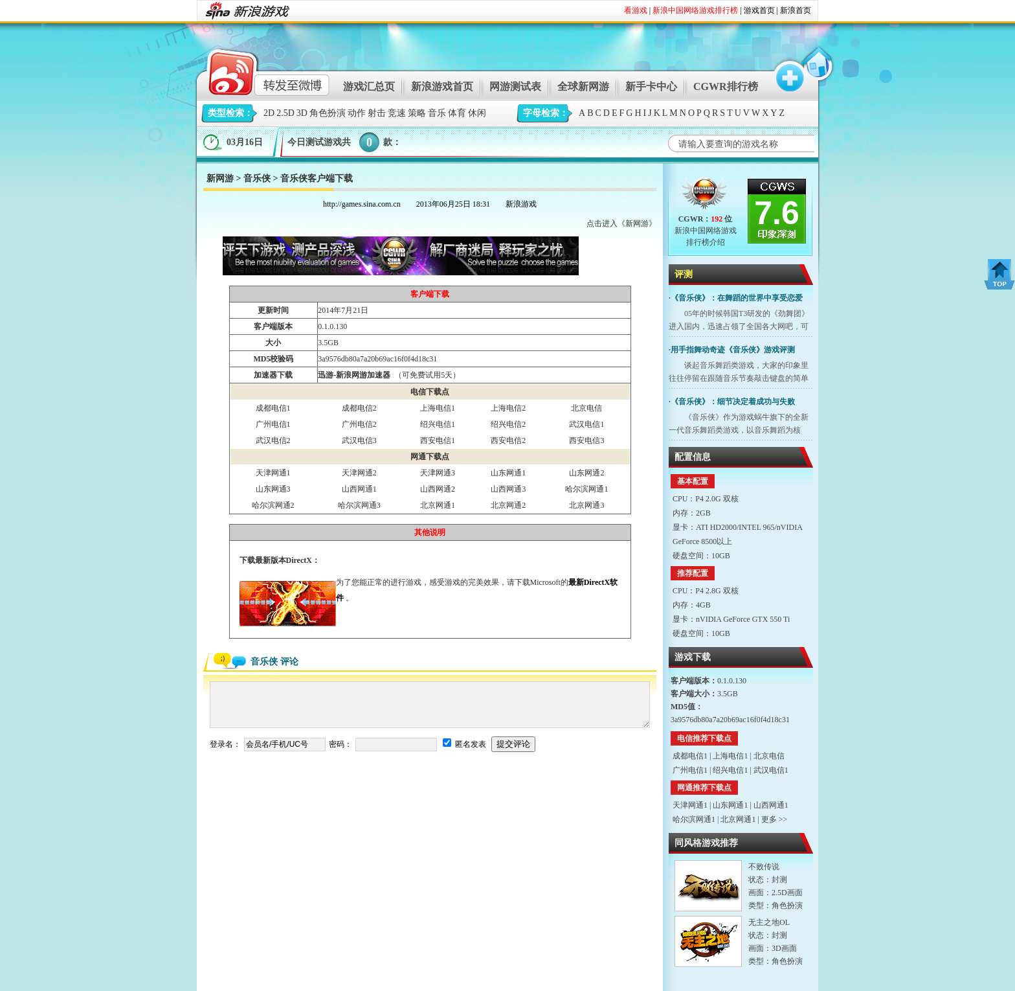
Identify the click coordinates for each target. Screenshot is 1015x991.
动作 (357, 113)
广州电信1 (273, 424)
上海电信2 (508, 408)
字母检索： (545, 113)
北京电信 (586, 408)
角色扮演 (327, 113)
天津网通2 (359, 472)
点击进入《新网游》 (621, 223)
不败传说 (763, 866)
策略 (417, 113)
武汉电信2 (273, 440)
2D (268, 113)
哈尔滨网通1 (586, 489)
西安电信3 (586, 440)
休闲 (477, 113)
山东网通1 (508, 472)
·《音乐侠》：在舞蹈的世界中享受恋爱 (736, 297)
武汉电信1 (586, 424)
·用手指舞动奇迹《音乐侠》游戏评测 (732, 349)
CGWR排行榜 (725, 86)
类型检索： (230, 113)
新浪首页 (795, 10)
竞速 (397, 113)
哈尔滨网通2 (273, 505)
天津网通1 (273, 472)
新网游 (220, 178)
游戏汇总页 (369, 86)
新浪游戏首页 (442, 86)
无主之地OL (769, 922)
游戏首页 (759, 10)
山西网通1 (359, 489)
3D (301, 113)
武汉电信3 (359, 440)
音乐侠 (257, 178)
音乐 (437, 113)
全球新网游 (583, 86)
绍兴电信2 (508, 424)
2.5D (285, 113)
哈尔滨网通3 (359, 505)
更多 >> (774, 819)
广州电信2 (359, 424)
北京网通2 (508, 505)
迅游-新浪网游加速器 (354, 375)
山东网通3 (273, 489)
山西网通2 (437, 489)
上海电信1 (437, 408)
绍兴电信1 (437, 424)
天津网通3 (437, 472)
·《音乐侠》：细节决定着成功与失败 (732, 401)
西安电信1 (437, 440)
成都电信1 (273, 408)
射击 (377, 113)
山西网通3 (508, 489)
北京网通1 (437, 505)
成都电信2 (359, 408)
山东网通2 (586, 472)
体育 (457, 113)
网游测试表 (515, 86)
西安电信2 (508, 440)
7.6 (776, 213)
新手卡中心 (651, 86)
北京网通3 (586, 505)
